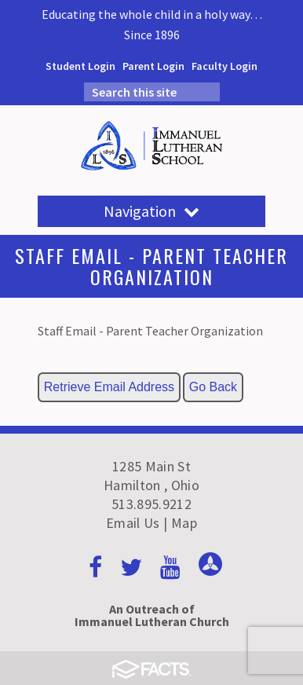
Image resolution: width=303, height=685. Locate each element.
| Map (180, 523)
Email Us (133, 523)
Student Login (80, 66)
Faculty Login (224, 66)
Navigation (151, 211)
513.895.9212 (151, 504)
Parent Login (153, 66)
